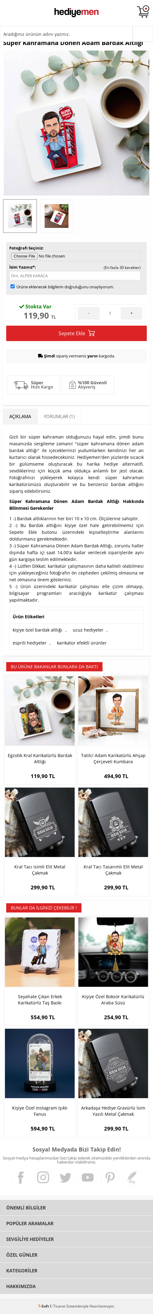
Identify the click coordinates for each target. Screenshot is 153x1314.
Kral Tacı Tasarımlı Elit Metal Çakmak (113, 870)
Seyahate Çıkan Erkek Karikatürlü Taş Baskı (40, 1000)
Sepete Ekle (77, 333)
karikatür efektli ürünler (82, 643)
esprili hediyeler (29, 643)
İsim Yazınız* (22, 267)
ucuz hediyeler (88, 630)
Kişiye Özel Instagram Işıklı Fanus (40, 1111)
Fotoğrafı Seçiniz (25, 248)
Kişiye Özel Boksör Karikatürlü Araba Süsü (113, 1000)
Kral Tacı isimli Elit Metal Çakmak (39, 870)
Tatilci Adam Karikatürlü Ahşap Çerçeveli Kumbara (113, 758)
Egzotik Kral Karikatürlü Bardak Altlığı (40, 758)
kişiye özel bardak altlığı (37, 630)
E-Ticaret (57, 1306)
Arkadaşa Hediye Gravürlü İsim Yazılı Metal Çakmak (113, 1111)
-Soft (44, 1306)
